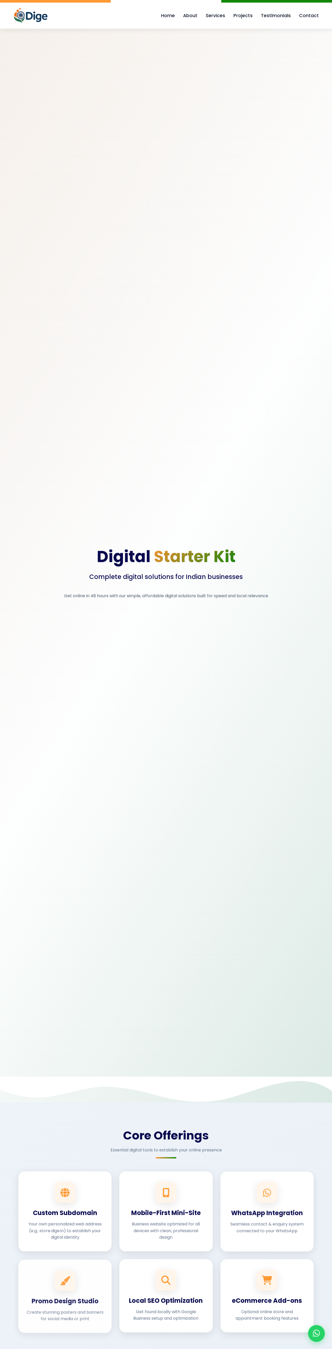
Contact (309, 15)
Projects (243, 15)
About (190, 15)
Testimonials (276, 15)
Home (168, 15)
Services (215, 15)
